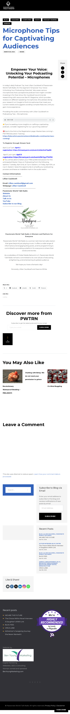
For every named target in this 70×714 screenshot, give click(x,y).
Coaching (15, 19)
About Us (7, 196)
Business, (54, 563)
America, (42, 562)
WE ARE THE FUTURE (47, 537)
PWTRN (58, 543)
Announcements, (51, 562)
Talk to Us (7, 199)
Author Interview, (45, 543)
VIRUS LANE (43, 568)
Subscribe (44, 327)
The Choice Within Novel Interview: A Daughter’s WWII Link (51, 546)
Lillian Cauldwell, (49, 534)
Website (6, 193)
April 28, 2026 (43, 570)
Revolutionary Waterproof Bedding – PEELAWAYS (11, 389)
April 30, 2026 (43, 539)
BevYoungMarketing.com (13, 672)
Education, (43, 564)
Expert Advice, (52, 564)
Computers (27, 19)
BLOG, (41, 534)
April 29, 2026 (42, 558)
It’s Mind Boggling (55, 386)
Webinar (7, 23)
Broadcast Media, (45, 563)
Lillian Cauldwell (19, 186)
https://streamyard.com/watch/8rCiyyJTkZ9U (33, 157)
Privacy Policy (50, 706)
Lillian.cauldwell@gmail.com (20, 183)
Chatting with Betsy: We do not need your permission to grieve (34, 376)
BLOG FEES (43, 556)
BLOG (6, 19)
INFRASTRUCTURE (44, 566)
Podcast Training (50, 19)
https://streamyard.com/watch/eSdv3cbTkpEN (32, 150)
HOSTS (37, 19)
